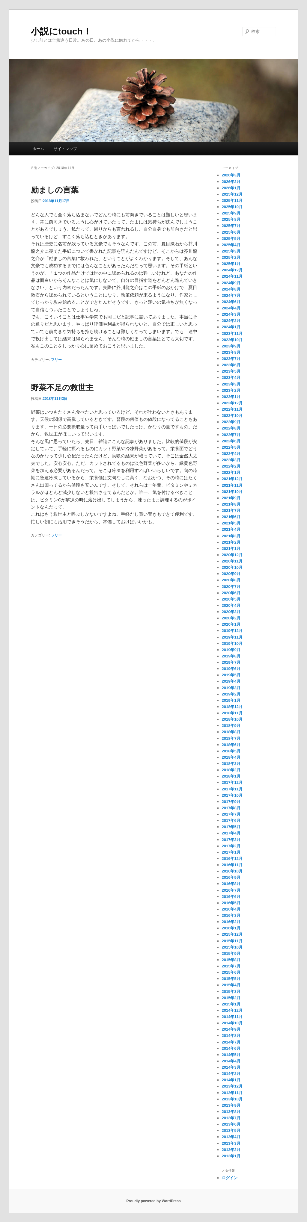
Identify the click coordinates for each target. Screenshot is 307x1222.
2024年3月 (231, 314)
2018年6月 (231, 744)
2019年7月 (231, 662)
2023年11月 (232, 333)
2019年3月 (231, 688)
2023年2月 (231, 390)
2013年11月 (232, 1093)
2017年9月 (231, 801)
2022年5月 (231, 447)
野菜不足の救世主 (62, 387)
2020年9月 (231, 573)
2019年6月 (231, 668)
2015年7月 (231, 966)
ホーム (38, 148)
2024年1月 (231, 327)
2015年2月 (231, 998)
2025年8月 (231, 219)
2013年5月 (231, 1130)
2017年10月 (232, 795)
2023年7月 (231, 358)
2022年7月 (231, 434)
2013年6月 (231, 1124)
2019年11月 (232, 637)
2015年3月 (231, 991)
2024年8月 (231, 289)
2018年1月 (231, 776)
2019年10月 (232, 643)
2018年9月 (231, 725)
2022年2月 (231, 466)
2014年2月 (231, 1073)
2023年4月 (231, 377)
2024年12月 (232, 270)
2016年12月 (232, 858)
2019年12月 (232, 630)
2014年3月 (231, 1067)
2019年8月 (231, 656)
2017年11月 (232, 789)
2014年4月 (231, 1061)
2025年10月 (232, 207)
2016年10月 (232, 871)
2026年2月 (231, 181)
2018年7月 (231, 738)
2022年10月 (232, 415)
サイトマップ (65, 148)
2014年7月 (231, 1042)
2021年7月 (231, 510)
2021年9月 (231, 498)
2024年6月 (231, 302)
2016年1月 (231, 928)
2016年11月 (232, 865)
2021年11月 (232, 485)
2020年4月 (231, 605)
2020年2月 (231, 618)
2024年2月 (231, 320)
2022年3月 (231, 460)
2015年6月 (231, 972)
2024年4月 (231, 308)
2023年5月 (231, 371)
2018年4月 (231, 757)
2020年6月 (231, 593)
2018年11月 (232, 713)
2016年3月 (231, 915)
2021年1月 (231, 548)
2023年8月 (231, 352)
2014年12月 (232, 1010)
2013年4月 (231, 1137)
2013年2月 (231, 1149)
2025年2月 (231, 257)
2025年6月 (231, 232)
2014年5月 (231, 1054)
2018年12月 (232, 706)
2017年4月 (231, 833)
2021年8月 (231, 504)
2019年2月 (231, 694)
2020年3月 (231, 612)
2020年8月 (231, 580)
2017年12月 (232, 782)
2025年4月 (231, 245)
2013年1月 (231, 1156)
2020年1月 (231, 624)
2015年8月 (231, 960)
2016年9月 (231, 877)
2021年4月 (231, 529)
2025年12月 (232, 194)
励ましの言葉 (55, 189)
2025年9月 (231, 213)
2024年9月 (231, 283)
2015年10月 (232, 947)
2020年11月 (232, 561)
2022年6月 (231, 441)
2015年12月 (232, 934)
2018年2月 (231, 770)
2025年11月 (232, 200)
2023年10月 (232, 340)
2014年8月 (231, 1035)
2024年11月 (232, 276)
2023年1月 (231, 396)
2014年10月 (232, 1023)
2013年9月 (231, 1105)
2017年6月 (231, 820)
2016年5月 (231, 903)
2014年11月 (232, 1016)
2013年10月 (232, 1099)
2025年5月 (231, 238)
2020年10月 (232, 567)
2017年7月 (231, 814)
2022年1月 (231, 472)
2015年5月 (231, 978)
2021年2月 (231, 542)
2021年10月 (232, 491)
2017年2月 (231, 846)
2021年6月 (231, 517)
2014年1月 (231, 1080)
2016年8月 (231, 883)
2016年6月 (231, 896)
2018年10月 (232, 719)
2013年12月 (232, 1086)
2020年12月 (232, 555)
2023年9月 (231, 346)
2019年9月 (231, 650)
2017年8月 (231, 808)
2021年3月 (231, 536)
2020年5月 (231, 599)
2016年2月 (231, 921)
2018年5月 (231, 751)
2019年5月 (231, 675)
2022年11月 (232, 409)
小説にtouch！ (61, 31)
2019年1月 (231, 700)
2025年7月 (231, 225)
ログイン (229, 1178)
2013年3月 (231, 1143)
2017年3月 (231, 839)
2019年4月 (231, 681)
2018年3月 (231, 763)
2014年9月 (231, 1029)
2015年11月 (232, 941)
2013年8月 (231, 1111)
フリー (56, 360)
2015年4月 (231, 985)
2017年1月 (231, 852)
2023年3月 (231, 384)
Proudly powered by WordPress (153, 1201)
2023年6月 (231, 365)
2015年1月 (231, 1004)
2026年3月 (231, 175)
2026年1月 (231, 188)
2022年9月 (231, 422)
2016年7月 (231, 890)
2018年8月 (231, 732)
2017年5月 (231, 827)
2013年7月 (231, 1118)
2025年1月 (231, 263)
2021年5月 (231, 523)
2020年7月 (231, 586)
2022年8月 (231, 428)
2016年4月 (231, 909)
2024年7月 (231, 295)
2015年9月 (231, 953)
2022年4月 (231, 453)
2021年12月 (232, 479)
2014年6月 (231, 1048)
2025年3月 (231, 251)
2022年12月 (232, 403)
